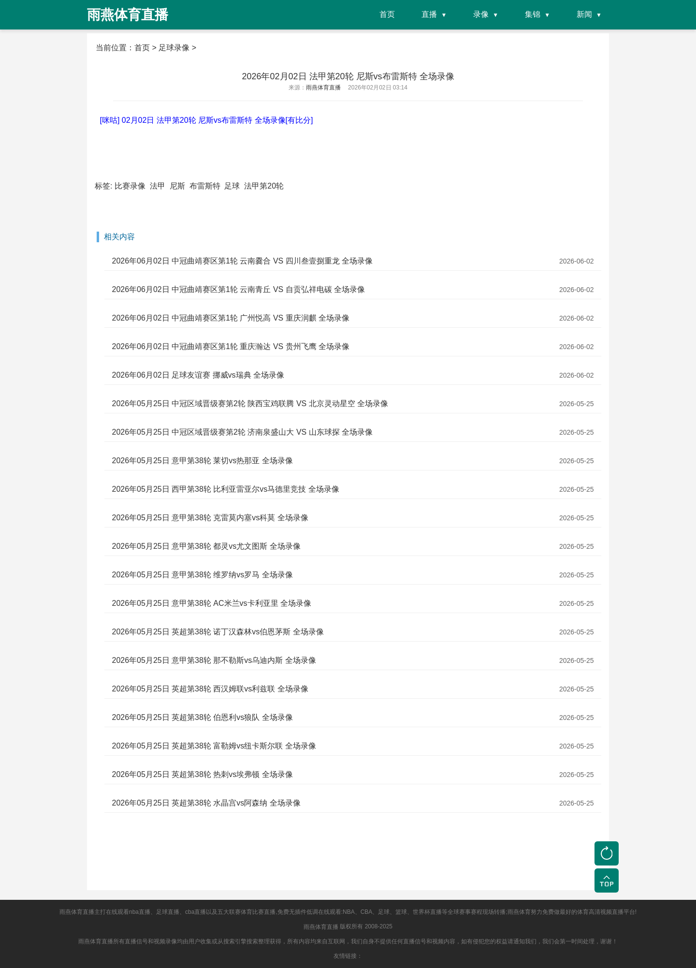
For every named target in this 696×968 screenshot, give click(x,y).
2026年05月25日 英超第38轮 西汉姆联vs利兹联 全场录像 (210, 689)
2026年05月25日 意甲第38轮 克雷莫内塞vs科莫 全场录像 (210, 517)
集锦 (532, 14)
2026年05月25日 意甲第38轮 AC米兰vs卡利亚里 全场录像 (211, 603)
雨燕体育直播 (321, 927)
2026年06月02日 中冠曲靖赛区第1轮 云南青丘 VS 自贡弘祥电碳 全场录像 (238, 289)
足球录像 (174, 48)
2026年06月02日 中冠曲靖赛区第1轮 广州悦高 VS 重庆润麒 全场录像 (230, 318)
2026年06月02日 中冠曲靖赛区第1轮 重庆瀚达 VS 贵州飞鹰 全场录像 (230, 346)
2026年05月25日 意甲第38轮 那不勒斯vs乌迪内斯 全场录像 (214, 660)
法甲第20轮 (264, 186)
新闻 (584, 14)
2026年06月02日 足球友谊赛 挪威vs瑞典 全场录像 (198, 375)
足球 (232, 186)
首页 (387, 14)
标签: (103, 186)
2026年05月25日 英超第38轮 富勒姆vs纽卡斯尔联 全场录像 (214, 746)
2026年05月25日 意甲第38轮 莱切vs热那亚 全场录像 (202, 460)
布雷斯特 (204, 186)
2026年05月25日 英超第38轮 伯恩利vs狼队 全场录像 (202, 717)
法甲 (157, 186)
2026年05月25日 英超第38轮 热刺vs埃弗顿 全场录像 (202, 774)
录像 (481, 14)
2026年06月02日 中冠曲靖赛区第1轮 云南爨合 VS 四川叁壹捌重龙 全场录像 (242, 261)
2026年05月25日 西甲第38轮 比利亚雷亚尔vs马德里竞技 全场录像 (225, 489)
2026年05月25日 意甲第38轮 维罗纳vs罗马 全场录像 (202, 575)
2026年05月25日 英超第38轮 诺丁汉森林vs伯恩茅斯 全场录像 (217, 632)
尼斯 (177, 186)
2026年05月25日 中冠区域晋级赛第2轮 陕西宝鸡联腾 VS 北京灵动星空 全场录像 (250, 403)
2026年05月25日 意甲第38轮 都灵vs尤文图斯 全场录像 (206, 546)
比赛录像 (130, 186)
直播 (429, 14)
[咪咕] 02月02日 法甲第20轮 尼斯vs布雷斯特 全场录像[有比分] (206, 120)
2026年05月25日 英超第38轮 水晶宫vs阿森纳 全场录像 (206, 803)
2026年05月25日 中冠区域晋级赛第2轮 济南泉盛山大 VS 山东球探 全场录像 (242, 432)
